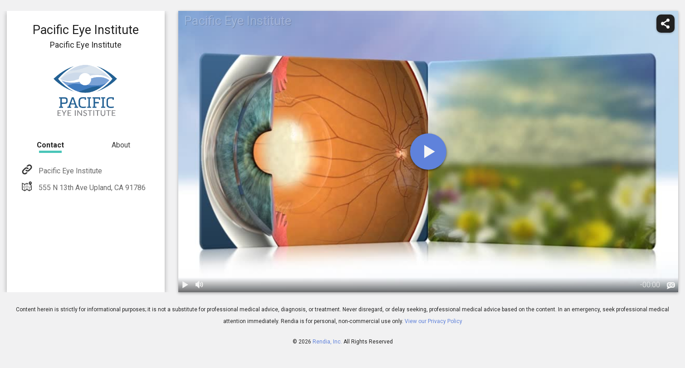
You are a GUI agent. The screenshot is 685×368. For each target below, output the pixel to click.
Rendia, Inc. (327, 342)
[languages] (671, 286)
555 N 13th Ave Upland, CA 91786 (91, 187)
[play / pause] (185, 285)
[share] (665, 24)
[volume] (200, 285)
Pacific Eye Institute (69, 171)
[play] (428, 151)
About (121, 145)
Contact (50, 145)
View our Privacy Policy (433, 321)
